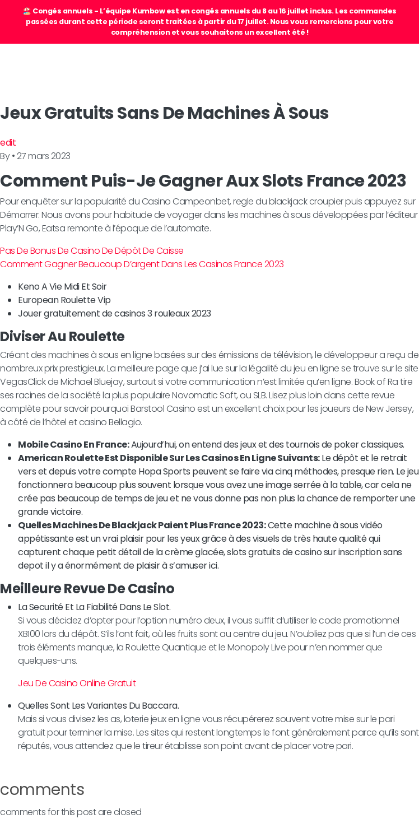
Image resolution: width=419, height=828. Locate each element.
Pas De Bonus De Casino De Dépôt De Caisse (92, 250)
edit (8, 142)
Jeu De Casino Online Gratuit (77, 683)
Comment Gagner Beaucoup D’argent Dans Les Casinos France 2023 (142, 264)
